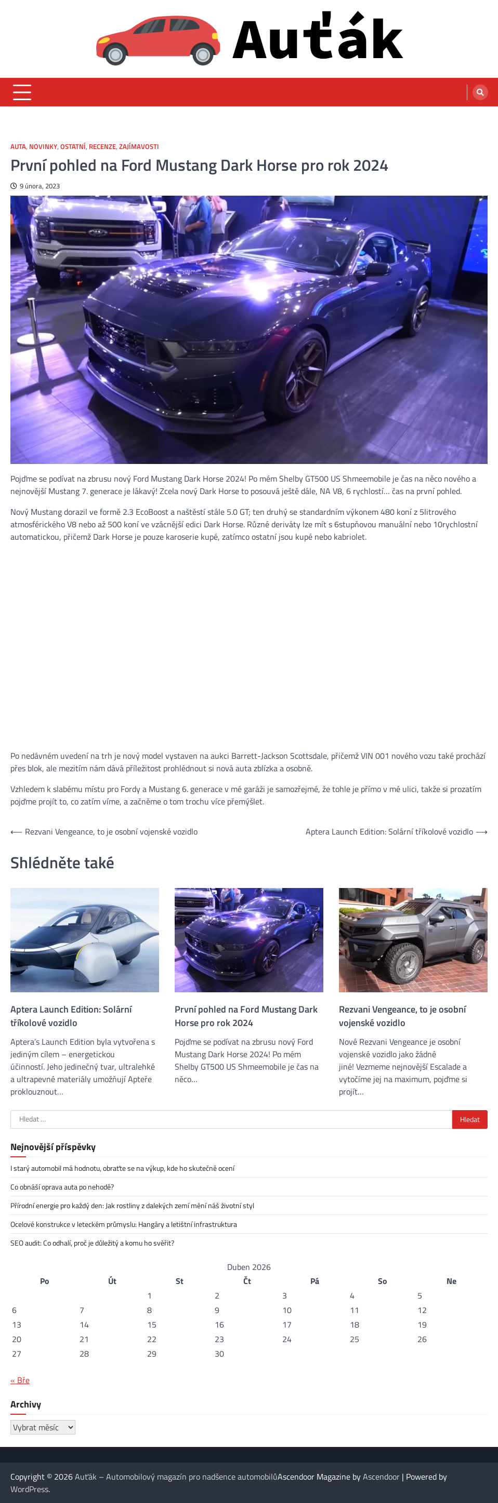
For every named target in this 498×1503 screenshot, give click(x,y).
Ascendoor (381, 1476)
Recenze (102, 147)
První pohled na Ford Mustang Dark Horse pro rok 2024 (246, 1016)
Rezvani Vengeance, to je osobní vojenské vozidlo (402, 1016)
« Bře (20, 1380)
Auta (18, 147)
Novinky (43, 147)
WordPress (29, 1489)
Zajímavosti (139, 147)
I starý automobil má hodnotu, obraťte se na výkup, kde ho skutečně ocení (122, 1168)
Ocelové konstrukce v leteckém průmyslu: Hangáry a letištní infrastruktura (123, 1224)
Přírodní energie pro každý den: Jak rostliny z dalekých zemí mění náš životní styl (132, 1205)
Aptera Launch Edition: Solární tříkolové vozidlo (71, 1016)
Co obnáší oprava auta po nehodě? (62, 1186)
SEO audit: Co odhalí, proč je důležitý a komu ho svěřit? (92, 1242)
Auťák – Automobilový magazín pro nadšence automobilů (176, 1476)
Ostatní (73, 147)
